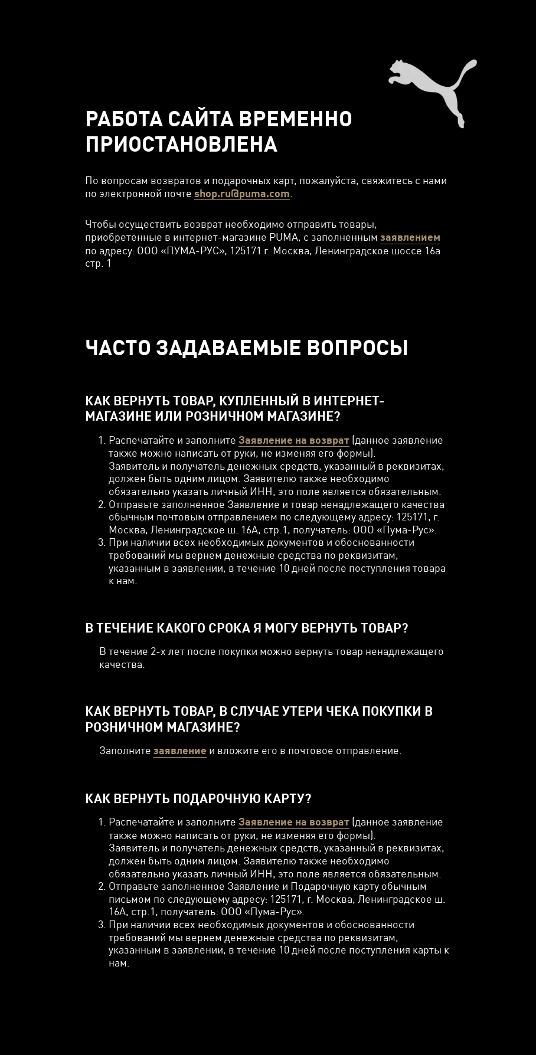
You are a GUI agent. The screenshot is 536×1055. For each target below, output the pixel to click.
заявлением (410, 237)
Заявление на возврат (293, 440)
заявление (180, 750)
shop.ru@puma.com (242, 193)
